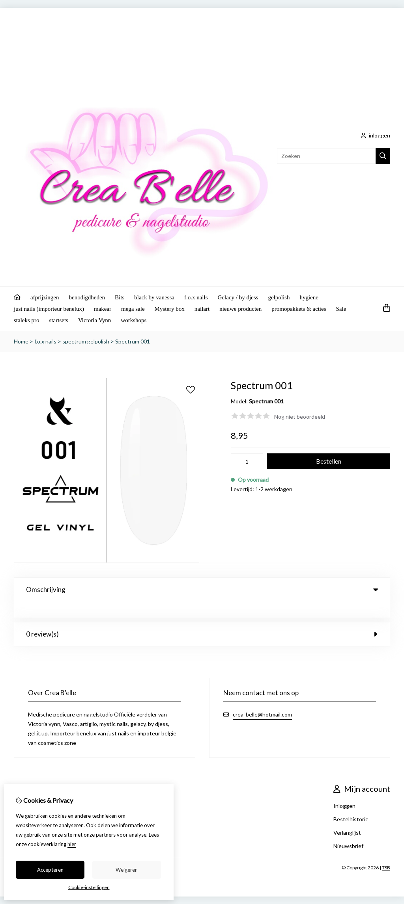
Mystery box (170, 309)
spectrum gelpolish (85, 341)
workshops (133, 320)
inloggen (375, 135)
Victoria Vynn (94, 320)
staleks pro (26, 320)
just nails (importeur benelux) (49, 309)
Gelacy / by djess (238, 297)
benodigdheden (87, 297)
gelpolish (279, 297)
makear (102, 309)
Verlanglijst (347, 816)
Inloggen (344, 789)
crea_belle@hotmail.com (262, 698)
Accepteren (50, 870)
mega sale (133, 309)
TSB (386, 851)
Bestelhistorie (350, 803)
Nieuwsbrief (348, 829)
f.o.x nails (196, 297)
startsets (58, 320)
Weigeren (127, 870)
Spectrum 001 (132, 341)
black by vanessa (154, 297)
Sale (341, 309)
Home (21, 341)
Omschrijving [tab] (202, 589)
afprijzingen (44, 297)
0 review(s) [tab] (202, 618)
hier (71, 844)
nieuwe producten (240, 309)
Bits (119, 297)
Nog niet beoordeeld (299, 416)
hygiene (308, 297)
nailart (202, 309)
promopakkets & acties (298, 309)
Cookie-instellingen (89, 887)
